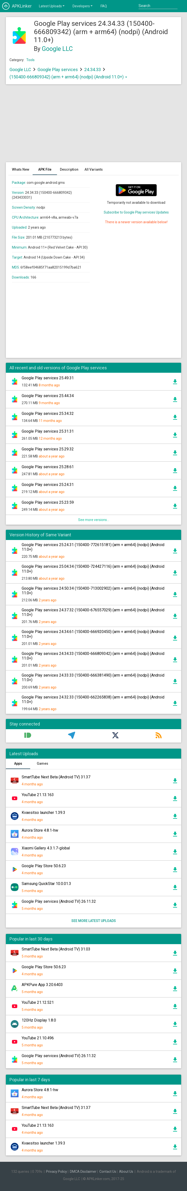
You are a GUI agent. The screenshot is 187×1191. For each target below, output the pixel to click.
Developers (83, 6)
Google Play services (57, 69)
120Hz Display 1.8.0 (39, 1020)
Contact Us (107, 1171)
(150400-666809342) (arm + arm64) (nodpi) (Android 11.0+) (68, 76)
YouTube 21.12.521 (38, 1002)
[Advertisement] (93, 126)
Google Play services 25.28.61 (48, 467)
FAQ (104, 6)
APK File (44, 169)
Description (69, 169)
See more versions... (93, 520)
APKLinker (17, 6)
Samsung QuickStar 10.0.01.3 (46, 883)
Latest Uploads (52, 6)
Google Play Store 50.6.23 (44, 866)
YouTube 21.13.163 (38, 794)
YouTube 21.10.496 (38, 1038)
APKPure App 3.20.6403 (42, 984)
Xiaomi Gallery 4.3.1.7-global (46, 848)
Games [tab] (42, 763)
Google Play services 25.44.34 (48, 395)
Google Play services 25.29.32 (48, 449)
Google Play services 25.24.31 (48, 484)
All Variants (93, 169)
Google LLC (57, 48)
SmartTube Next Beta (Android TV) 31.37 (56, 777)
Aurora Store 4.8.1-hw (40, 830)
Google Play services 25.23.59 (48, 502)
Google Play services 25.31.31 (48, 431)
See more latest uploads (93, 921)
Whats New (20, 169)
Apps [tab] (18, 763)
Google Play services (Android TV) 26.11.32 (59, 901)
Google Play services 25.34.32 (48, 413)
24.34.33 (93, 69)
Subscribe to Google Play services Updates (136, 212)
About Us (126, 1171)
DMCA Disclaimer (83, 1171)
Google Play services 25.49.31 (48, 378)
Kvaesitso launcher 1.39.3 (43, 812)
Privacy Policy (56, 1171)
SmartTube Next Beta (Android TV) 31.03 (56, 949)
